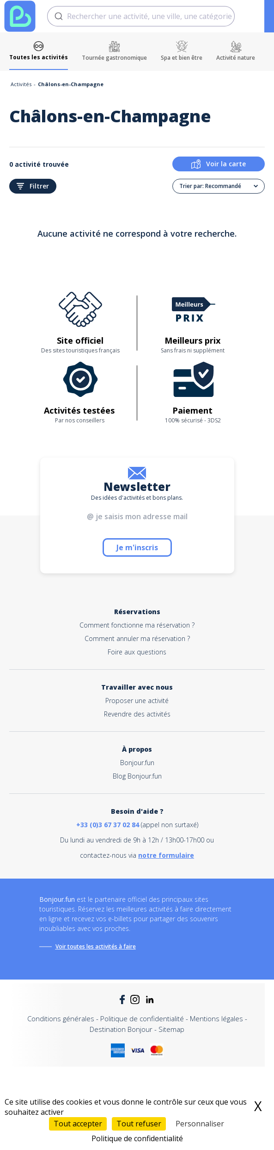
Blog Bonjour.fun (137, 776)
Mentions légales (216, 1018)
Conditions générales (60, 1018)
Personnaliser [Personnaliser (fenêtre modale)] (200, 1124)
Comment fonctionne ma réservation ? (137, 625)
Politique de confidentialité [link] (137, 1138)
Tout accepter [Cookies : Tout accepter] (78, 1124)
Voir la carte (218, 164)
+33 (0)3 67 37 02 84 (107, 824)
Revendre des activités (137, 714)
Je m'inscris (137, 547)
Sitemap (171, 1029)
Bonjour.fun (137, 762)
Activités (21, 84)
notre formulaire (166, 855)
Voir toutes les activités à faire (95, 946)
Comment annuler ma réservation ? (137, 638)
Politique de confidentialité (142, 1018)
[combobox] (141, 16)
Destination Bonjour (121, 1029)
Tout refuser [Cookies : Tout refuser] (138, 1124)
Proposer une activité (137, 700)
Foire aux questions (137, 651)
